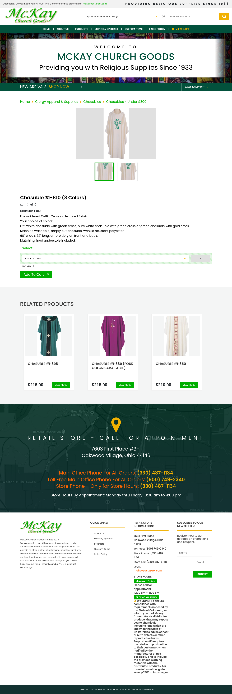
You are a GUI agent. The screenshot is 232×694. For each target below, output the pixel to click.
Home (46, 29)
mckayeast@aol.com (95, 3)
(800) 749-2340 (165, 479)
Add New (26, 266)
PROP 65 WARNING (146, 597)
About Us (62, 29)
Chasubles (92, 101)
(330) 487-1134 (155, 473)
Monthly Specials (106, 29)
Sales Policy (157, 29)
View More (61, 385)
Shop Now (65, 86)
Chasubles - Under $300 (126, 101)
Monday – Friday (145, 581)
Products (81, 29)
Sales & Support (195, 87)
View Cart (182, 29)
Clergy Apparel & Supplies (56, 101)
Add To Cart (34, 274)
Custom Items (133, 29)
